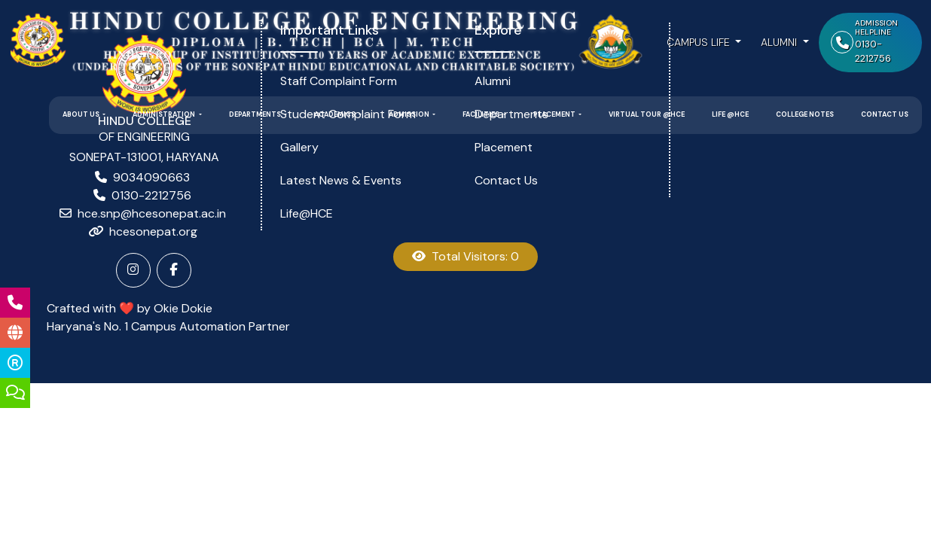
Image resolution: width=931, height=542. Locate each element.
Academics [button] (335, 114)
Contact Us (884, 114)
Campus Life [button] (700, 42)
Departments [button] (255, 114)
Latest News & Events (340, 180)
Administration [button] (165, 114)
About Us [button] (82, 114)
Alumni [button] (780, 42)
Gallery (299, 147)
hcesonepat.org (153, 231)
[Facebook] (174, 270)
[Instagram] (133, 270)
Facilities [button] (481, 114)
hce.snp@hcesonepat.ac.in (152, 213)
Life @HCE (730, 114)
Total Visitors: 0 (465, 256)
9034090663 (151, 177)
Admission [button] (410, 114)
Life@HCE (306, 213)
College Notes (805, 114)
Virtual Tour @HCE (647, 114)
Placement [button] (555, 114)
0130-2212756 (151, 195)
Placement (504, 147)
